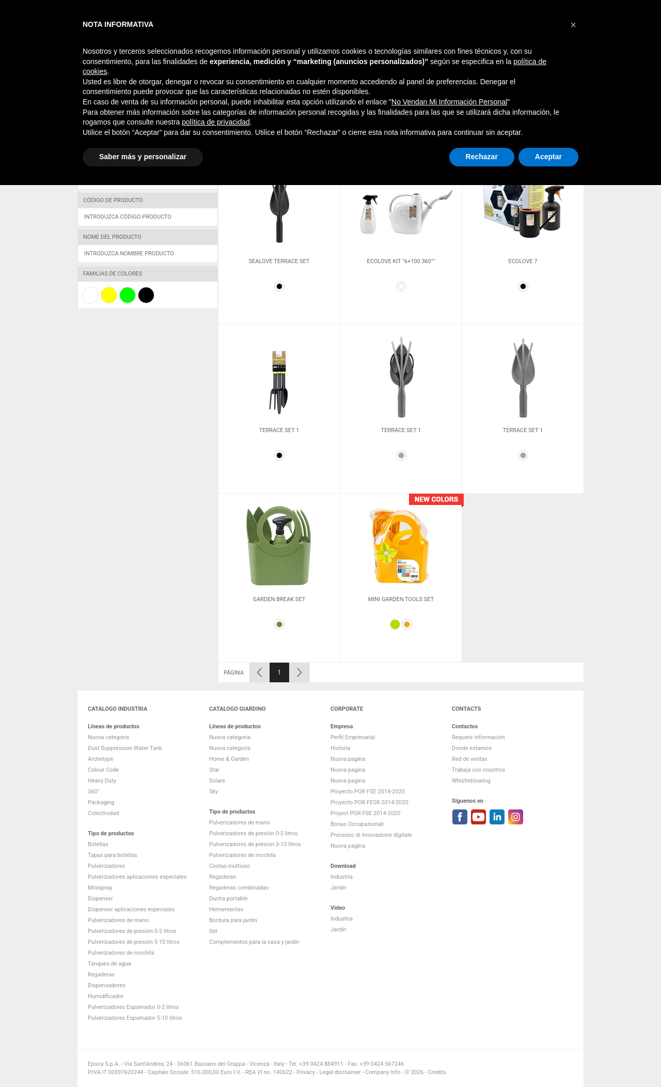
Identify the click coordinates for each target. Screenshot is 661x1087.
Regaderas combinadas (239, 887)
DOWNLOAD (502, 66)
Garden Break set (279, 599)
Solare (217, 780)
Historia (340, 748)
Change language (542, 9)
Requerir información (478, 737)
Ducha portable (228, 898)
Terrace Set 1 (279, 430)
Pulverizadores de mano (118, 920)
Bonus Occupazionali (357, 824)
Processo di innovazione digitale (371, 835)
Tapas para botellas (112, 855)
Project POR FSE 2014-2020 (365, 813)
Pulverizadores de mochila (121, 953)
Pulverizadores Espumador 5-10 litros (135, 1018)
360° (94, 791)
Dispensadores (106, 985)
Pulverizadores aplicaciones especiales (137, 877)
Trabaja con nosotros (478, 770)
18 (553, 145)
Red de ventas (469, 759)
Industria (403, 66)
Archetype (100, 759)
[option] (279, 240)
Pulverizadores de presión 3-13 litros (255, 844)
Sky (213, 791)
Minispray (100, 887)
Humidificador (105, 996)
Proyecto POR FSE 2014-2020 (367, 791)
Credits (437, 1072)
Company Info (382, 1072)
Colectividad (103, 813)
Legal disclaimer (339, 1072)
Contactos (567, 66)
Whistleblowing (471, 780)
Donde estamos (472, 748)
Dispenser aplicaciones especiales (131, 909)
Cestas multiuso (229, 866)
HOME (373, 66)
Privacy (305, 1072)
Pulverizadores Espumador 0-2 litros (133, 1007)
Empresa (466, 66)
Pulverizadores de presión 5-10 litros (134, 942)
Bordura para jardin (233, 920)
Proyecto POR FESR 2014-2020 (369, 802)
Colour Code (103, 770)
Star (214, 770)
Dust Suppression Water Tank (125, 748)
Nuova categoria (108, 737)
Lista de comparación (449, 9)
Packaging (101, 802)
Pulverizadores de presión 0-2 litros (132, 931)
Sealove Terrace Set (279, 261)
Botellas (98, 844)
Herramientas (226, 909)
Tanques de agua (109, 963)
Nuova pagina (347, 759)
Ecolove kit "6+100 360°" (401, 261)
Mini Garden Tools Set (401, 599)
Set (213, 931)
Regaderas (101, 974)
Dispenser (100, 898)
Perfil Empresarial (352, 737)
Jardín (435, 66)
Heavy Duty (102, 780)
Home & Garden (229, 759)
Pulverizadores (106, 866)
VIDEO (535, 66)
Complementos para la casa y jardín (254, 942)
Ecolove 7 (522, 261)
